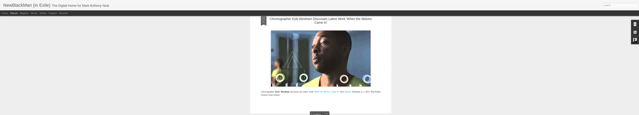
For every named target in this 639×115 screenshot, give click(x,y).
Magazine (24, 13)
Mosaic (34, 13)
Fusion (291, 41)
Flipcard (14, 13)
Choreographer (280, 41)
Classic (5, 13)
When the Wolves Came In (363, 41)
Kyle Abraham (301, 41)
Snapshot (53, 13)
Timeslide (63, 13)
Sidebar (43, 13)
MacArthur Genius (317, 41)
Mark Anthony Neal (333, 37)
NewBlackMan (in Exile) (338, 41)
